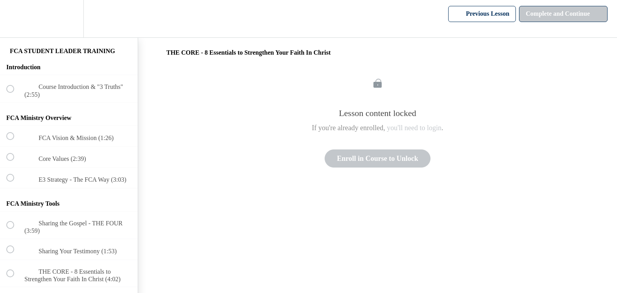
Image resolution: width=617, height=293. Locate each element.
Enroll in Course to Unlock (377, 158)
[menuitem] (68, 18)
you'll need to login (414, 128)
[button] (14, 18)
